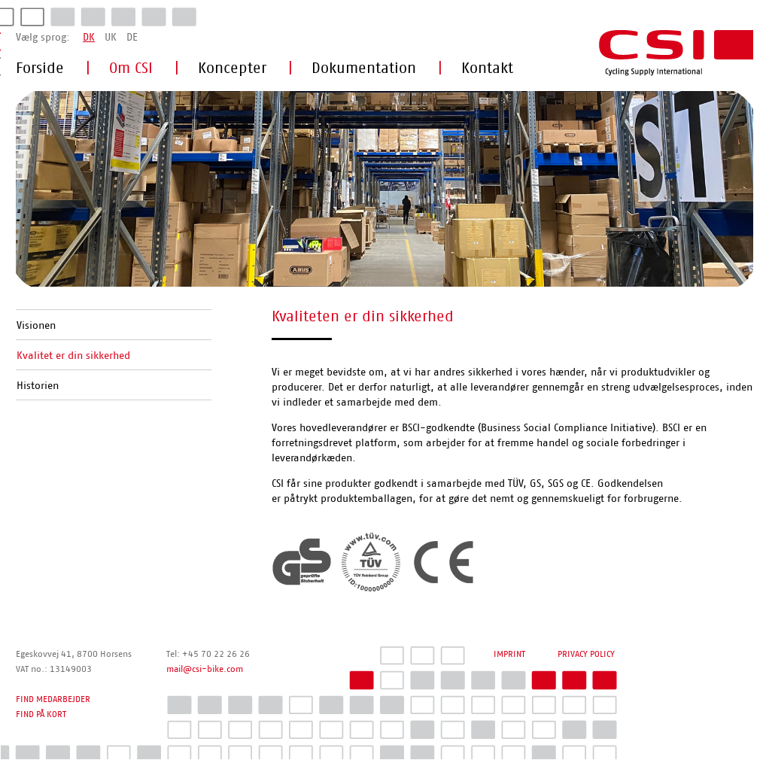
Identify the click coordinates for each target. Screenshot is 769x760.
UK (111, 37)
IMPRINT (509, 653)
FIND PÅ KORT (41, 714)
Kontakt (487, 68)
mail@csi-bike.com (204, 668)
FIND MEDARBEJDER (53, 699)
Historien (38, 386)
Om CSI (131, 68)
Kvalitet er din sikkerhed (73, 356)
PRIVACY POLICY (586, 653)
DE (132, 37)
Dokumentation (364, 68)
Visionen (36, 326)
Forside (40, 68)
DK (89, 37)
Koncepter (232, 68)
